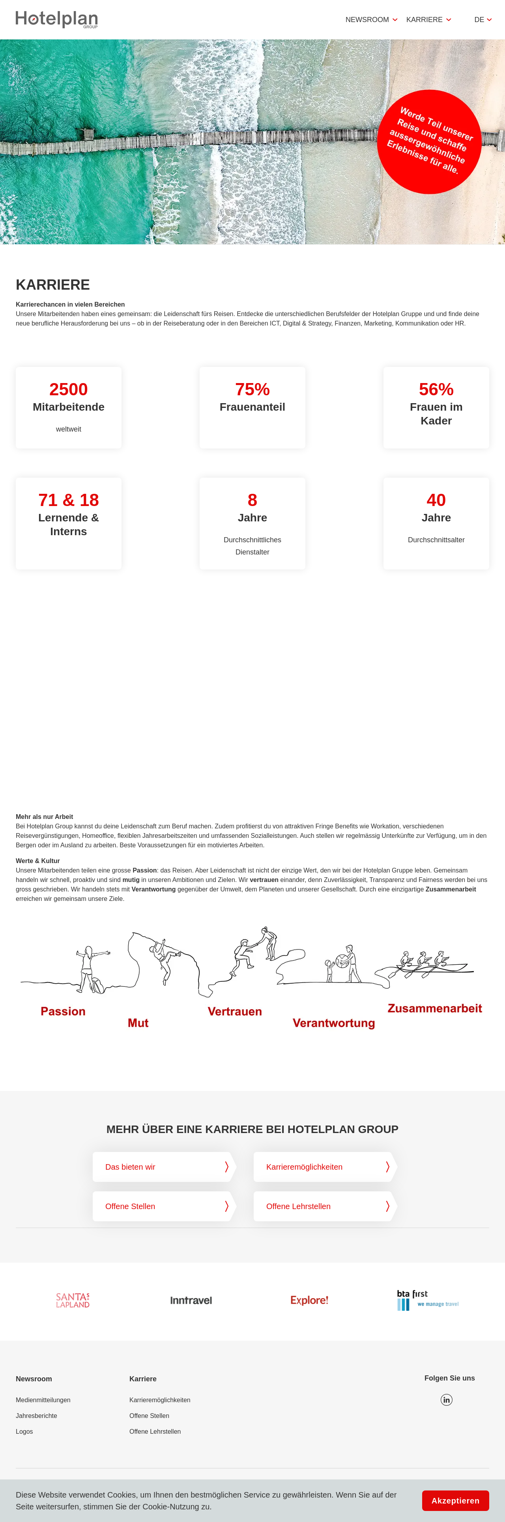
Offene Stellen (149, 1415)
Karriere (424, 20)
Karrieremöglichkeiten (160, 1400)
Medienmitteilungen (43, 1400)
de (479, 20)
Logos (24, 1431)
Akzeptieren (456, 1500)
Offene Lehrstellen (155, 1431)
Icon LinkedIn (447, 1400)
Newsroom (367, 20)
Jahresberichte (36, 1415)
